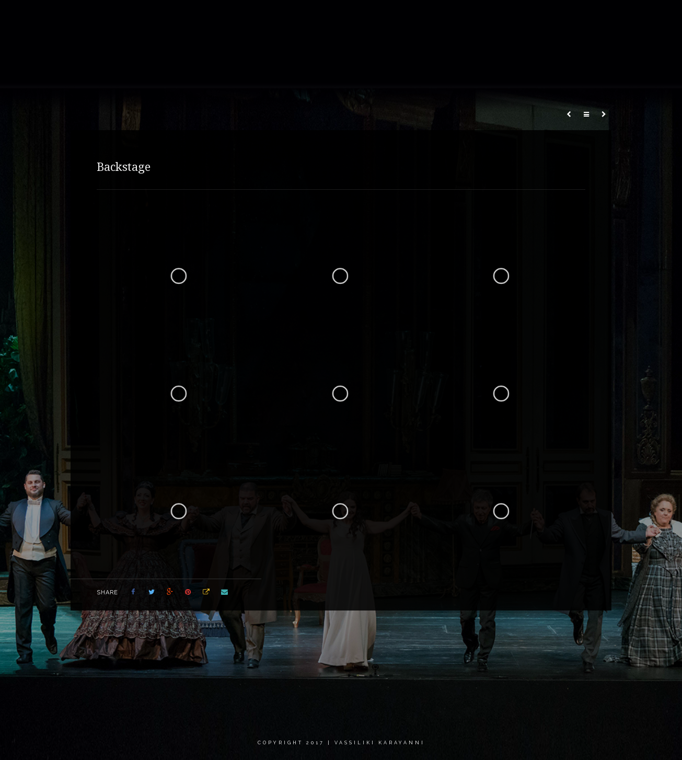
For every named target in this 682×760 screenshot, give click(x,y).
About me (298, 18)
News (453, 18)
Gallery (349, 18)
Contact (596, 18)
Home (251, 18)
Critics (549, 18)
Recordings (402, 18)
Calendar (499, 18)
